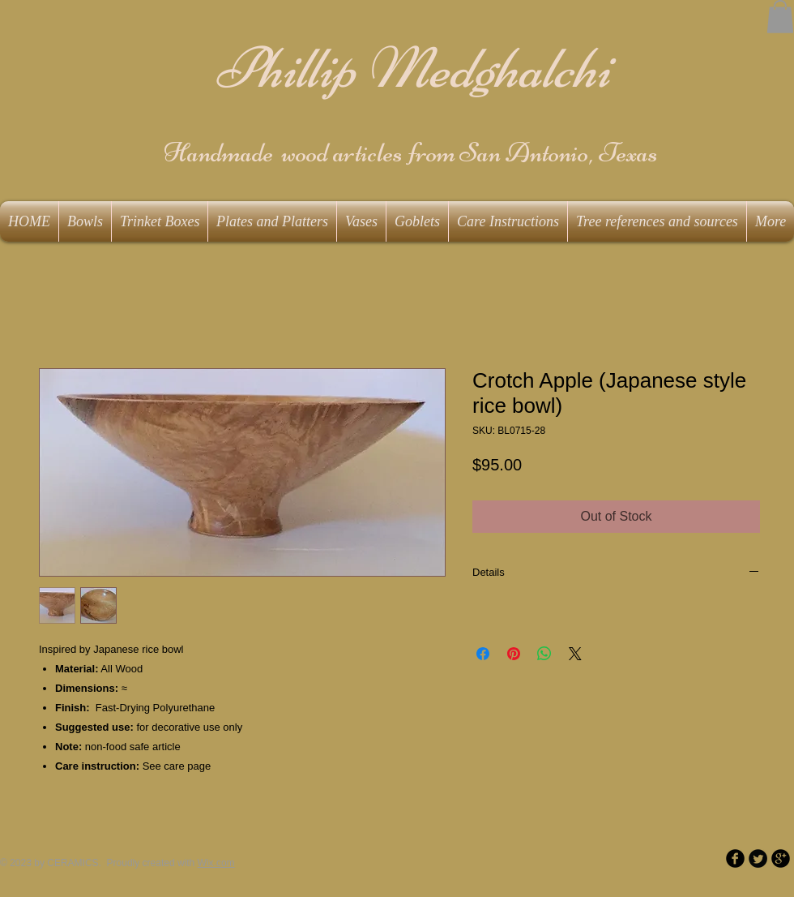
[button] (780, 16)
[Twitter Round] (758, 858)
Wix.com (216, 863)
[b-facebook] (735, 858)
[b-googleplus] (780, 858)
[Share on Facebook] (483, 653)
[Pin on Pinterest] (513, 653)
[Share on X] (575, 653)
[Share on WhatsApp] (544, 653)
